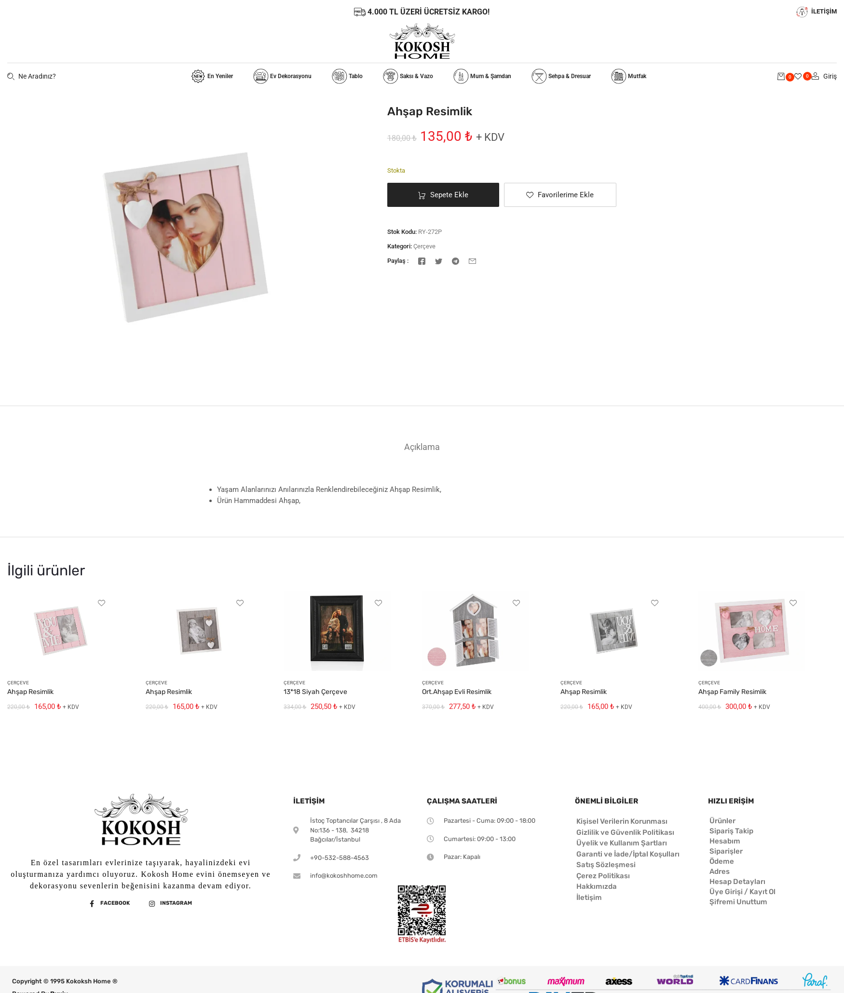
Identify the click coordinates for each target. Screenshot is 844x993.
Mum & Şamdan (482, 76)
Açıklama (422, 447)
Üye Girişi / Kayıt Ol (742, 891)
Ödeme (721, 861)
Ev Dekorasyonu (282, 76)
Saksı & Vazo (408, 76)
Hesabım (724, 841)
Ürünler (722, 820)
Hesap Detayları (737, 881)
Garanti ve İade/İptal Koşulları (628, 854)
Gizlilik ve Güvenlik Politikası (625, 832)
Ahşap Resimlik (30, 692)
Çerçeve (424, 246)
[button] (560, 195)
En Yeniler (212, 76)
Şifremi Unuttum (738, 902)
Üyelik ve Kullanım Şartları (621, 843)
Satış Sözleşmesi (606, 864)
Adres (719, 871)
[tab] (422, 446)
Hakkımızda (596, 886)
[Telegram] (455, 260)
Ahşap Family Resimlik (732, 692)
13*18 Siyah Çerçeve (315, 692)
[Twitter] (438, 260)
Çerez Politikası (603, 875)
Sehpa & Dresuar (561, 76)
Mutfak (628, 76)
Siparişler (726, 851)
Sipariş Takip (731, 831)
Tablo (347, 76)
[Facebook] (421, 260)
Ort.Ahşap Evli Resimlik (456, 692)
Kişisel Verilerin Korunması (621, 821)
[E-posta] (472, 260)
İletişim (589, 897)
